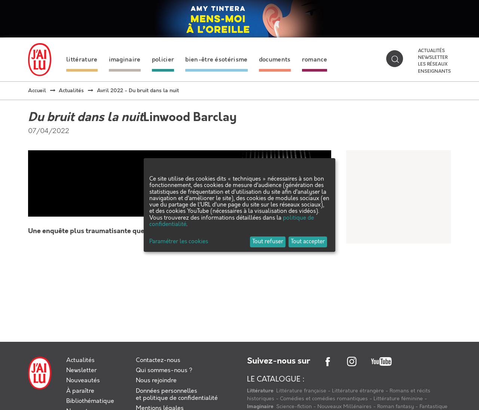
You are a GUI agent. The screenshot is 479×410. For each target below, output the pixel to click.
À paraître (80, 391)
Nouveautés (83, 380)
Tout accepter (308, 241)
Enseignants (434, 71)
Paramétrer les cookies (178, 242)
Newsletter (433, 57)
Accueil (37, 91)
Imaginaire (261, 407)
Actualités (431, 51)
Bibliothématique (90, 401)
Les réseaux (433, 64)
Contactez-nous (158, 360)
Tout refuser (267, 241)
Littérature (261, 391)
